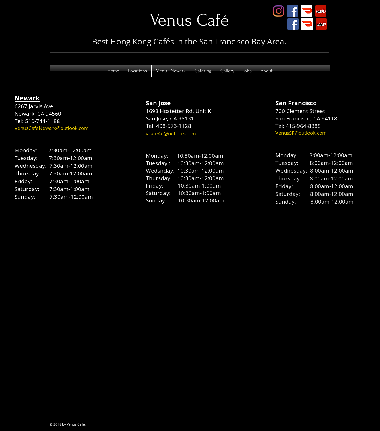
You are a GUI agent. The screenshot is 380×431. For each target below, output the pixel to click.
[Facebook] (293, 24)
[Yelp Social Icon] (320, 11)
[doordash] (306, 11)
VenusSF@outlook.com (301, 133)
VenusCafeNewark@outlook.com (52, 128)
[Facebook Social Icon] (292, 11)
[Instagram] (278, 11)
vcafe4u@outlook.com (171, 133)
